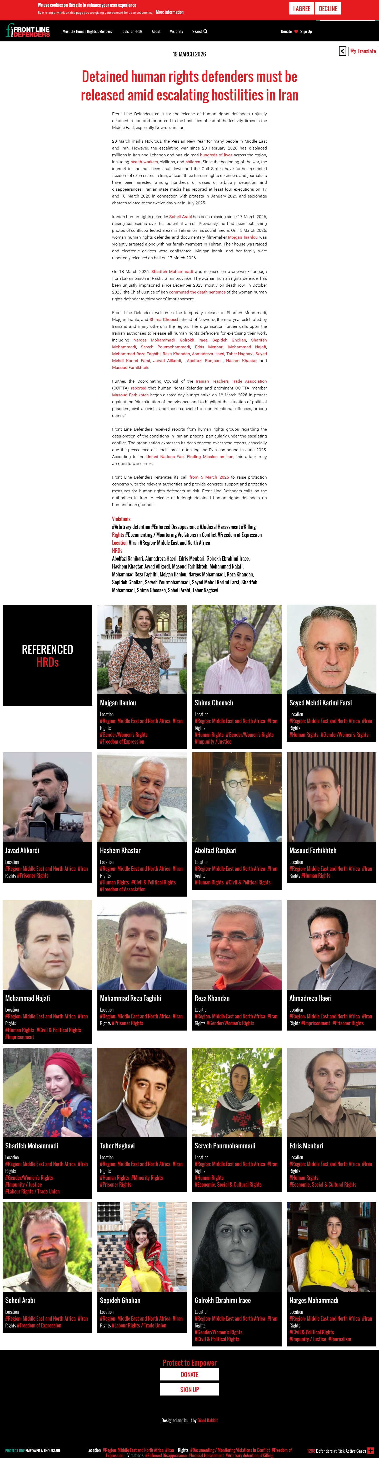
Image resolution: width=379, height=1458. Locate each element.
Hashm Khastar (241, 360)
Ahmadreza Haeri (208, 353)
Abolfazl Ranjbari (205, 360)
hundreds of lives (217, 154)
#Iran (134, 542)
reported (138, 388)
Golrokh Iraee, (194, 340)
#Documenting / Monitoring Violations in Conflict (171, 534)
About (156, 31)
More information (170, 11)
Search (200, 30)
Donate (286, 31)
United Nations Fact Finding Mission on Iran (189, 456)
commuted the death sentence (197, 292)
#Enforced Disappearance (175, 526)
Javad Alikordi (167, 360)
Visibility (176, 31)
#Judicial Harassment (220, 526)
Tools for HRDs (131, 31)
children (193, 161)
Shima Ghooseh (164, 319)
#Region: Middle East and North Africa (175, 542)
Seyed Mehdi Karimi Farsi (215, 582)
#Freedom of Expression (240, 534)
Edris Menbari (209, 346)
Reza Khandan (176, 353)
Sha (254, 340)
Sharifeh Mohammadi (173, 271)
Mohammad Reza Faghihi (136, 353)
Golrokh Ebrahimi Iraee (228, 558)
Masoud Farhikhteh (130, 367)
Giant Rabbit (207, 1420)
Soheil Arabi (181, 216)
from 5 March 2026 (209, 477)
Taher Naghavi (240, 353)
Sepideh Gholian (229, 340)
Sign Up (306, 31)
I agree (301, 7)
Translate (367, 51)
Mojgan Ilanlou (173, 574)
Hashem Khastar (127, 566)
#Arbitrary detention (131, 526)
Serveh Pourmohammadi (165, 346)
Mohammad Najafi (247, 346)
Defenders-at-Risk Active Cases (336, 1451)
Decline (328, 7)
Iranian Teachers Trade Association (231, 381)
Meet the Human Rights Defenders (87, 31)
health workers (144, 161)
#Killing (248, 526)
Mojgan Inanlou (243, 237)
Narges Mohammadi (154, 340)
